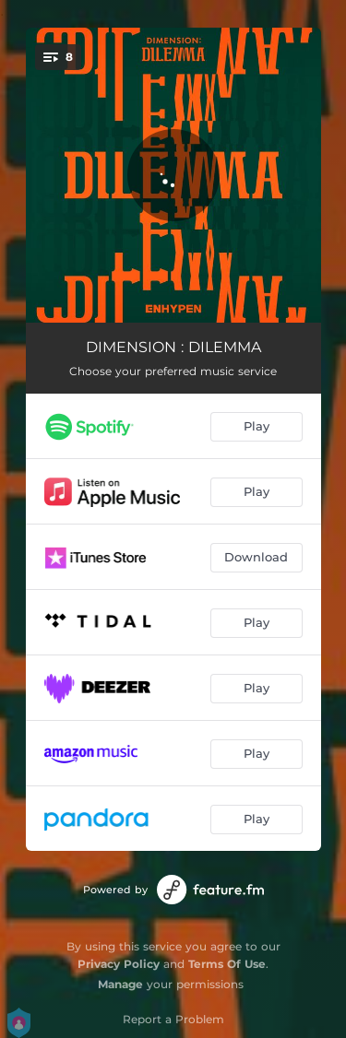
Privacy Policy (119, 964)
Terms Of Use (227, 964)
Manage (120, 984)
